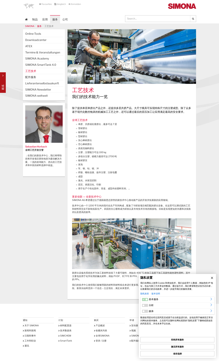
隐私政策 (144, 293)
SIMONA (29, 26)
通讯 (26, 345)
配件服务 (30, 77)
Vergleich (60, 4)
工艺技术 (30, 71)
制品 (35, 19)
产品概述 (99, 325)
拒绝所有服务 (177, 339)
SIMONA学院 (137, 335)
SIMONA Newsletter (38, 89)
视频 (133, 330)
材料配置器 (64, 325)
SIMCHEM (64, 335)
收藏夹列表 (100, 330)
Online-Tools (33, 33)
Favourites (45, 4)
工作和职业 (29, 340)
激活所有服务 (177, 346)
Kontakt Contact (3, 82)
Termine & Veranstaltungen (42, 52)
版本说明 (155, 293)
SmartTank (65, 340)
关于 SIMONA (31, 325)
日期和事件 (29, 335)
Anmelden (75, 4)
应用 (45, 19)
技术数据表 (64, 330)
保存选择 (177, 353)
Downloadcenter (36, 40)
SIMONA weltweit (36, 95)
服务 (39, 26)
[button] (29, 6)
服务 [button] (55, 19)
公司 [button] (65, 19)
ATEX (28, 46)
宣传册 (134, 325)
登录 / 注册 (100, 340)
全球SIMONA (101, 335)
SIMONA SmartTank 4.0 (40, 64)
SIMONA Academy (37, 58)
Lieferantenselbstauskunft (42, 83)
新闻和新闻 (29, 330)
